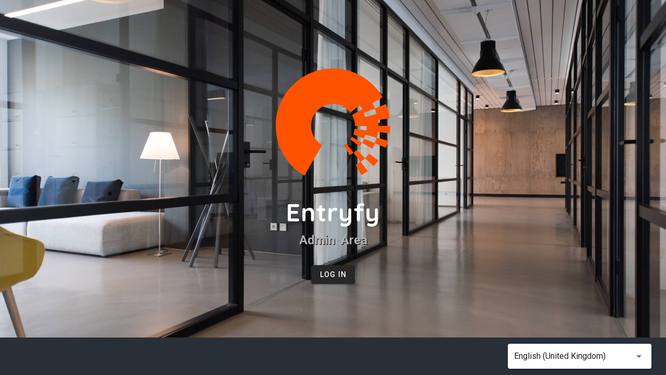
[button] (579, 356)
